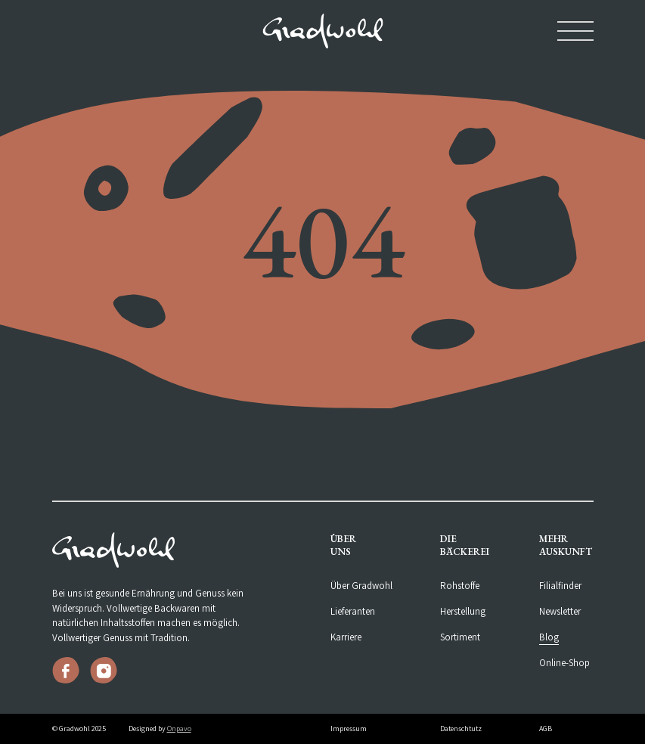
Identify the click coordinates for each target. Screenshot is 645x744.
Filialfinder (560, 585)
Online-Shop (564, 662)
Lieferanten (352, 611)
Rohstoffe (459, 585)
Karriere (345, 637)
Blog (549, 637)
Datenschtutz (461, 728)
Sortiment (460, 637)
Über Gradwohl (361, 585)
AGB (545, 728)
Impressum (348, 728)
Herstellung (462, 611)
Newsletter (560, 611)
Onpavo (179, 728)
